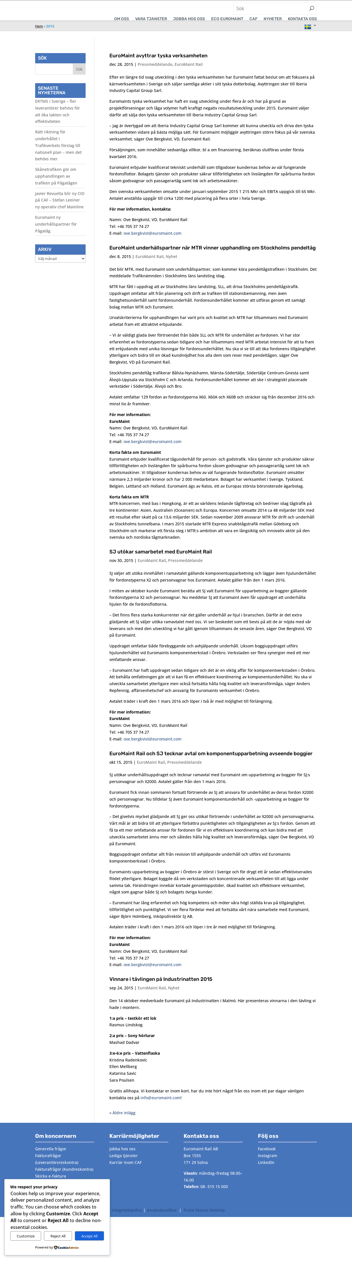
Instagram (267, 1163)
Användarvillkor (162, 1218)
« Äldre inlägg (122, 1120)
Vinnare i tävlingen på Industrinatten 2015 (160, 987)
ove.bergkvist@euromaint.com (152, 241)
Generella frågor (50, 1156)
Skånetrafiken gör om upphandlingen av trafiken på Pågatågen (56, 184)
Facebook (267, 1156)
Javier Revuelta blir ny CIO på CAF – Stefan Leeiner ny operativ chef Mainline (59, 208)
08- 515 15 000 (214, 1194)
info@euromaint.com (161, 1105)
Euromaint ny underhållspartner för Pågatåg (56, 232)
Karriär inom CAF (125, 1170)
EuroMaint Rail (189, 72)
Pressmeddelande (155, 72)
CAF (253, 19)
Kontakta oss (302, 19)
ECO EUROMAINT (227, 19)
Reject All (57, 1236)
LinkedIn (266, 1170)
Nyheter (273, 19)
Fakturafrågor (48, 1163)
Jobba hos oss (189, 19)
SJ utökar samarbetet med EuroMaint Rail (160, 560)
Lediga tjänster (123, 1163)
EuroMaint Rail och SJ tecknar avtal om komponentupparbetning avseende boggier (211, 761)
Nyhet (171, 264)
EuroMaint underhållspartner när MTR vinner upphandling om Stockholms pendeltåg (212, 256)
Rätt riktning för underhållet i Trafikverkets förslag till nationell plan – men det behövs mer (58, 153)
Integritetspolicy (127, 1218)
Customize (26, 1236)
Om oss (121, 19)
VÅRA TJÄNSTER (151, 19)
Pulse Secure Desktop (204, 1218)
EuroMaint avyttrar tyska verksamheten (158, 63)
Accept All (89, 1236)
